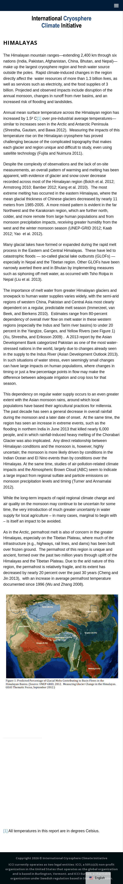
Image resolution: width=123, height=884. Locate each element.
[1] (39, 118)
